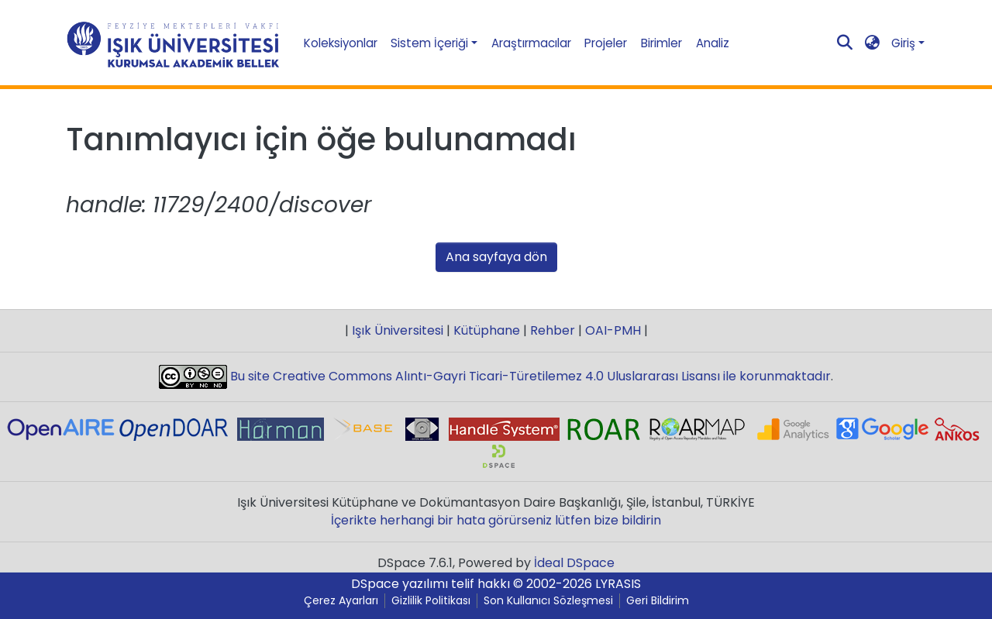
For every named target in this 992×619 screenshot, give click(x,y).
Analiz (712, 43)
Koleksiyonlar (340, 43)
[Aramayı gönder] (845, 43)
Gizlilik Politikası (430, 600)
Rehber (552, 330)
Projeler (605, 43)
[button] (872, 43)
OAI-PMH (613, 330)
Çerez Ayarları (341, 600)
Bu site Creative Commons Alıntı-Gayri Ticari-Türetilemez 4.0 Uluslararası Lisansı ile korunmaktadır (529, 376)
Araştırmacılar (531, 43)
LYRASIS (618, 584)
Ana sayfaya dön (496, 257)
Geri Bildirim (657, 600)
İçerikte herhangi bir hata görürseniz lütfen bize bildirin (496, 520)
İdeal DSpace (574, 563)
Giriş (903, 43)
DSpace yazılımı (399, 584)
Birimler (661, 43)
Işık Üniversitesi (397, 330)
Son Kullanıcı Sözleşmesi (548, 600)
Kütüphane (486, 330)
